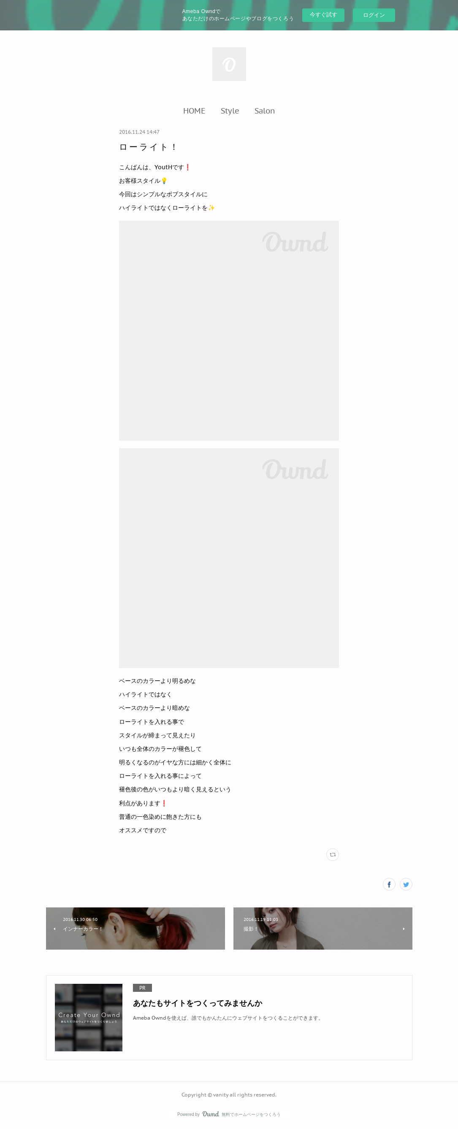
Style (230, 111)
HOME (194, 111)
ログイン (374, 15)
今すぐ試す (323, 14)
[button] (194, 110)
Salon (265, 111)
